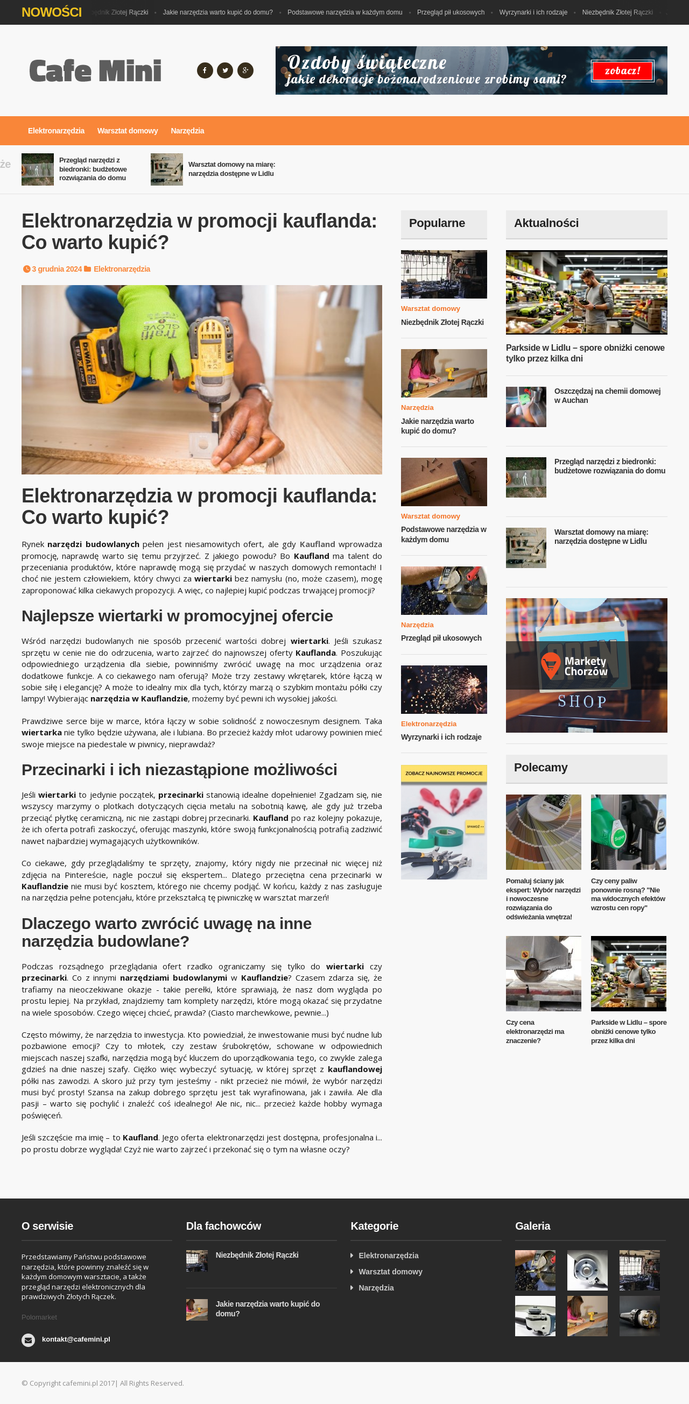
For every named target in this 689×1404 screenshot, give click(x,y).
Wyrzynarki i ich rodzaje (536, 12)
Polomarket (39, 1317)
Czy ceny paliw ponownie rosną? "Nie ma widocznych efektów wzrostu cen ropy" (628, 894)
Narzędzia (187, 130)
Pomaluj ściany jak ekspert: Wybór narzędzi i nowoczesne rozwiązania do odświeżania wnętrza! (543, 899)
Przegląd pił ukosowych (453, 12)
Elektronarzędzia (56, 130)
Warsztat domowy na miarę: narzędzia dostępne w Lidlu (231, 169)
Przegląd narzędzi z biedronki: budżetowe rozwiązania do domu (93, 169)
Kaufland (317, 543)
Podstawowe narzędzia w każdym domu (347, 12)
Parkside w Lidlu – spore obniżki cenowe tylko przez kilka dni (628, 1031)
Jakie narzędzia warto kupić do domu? (221, 12)
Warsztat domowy (127, 130)
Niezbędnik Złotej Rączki (115, 12)
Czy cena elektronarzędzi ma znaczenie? (535, 1031)
